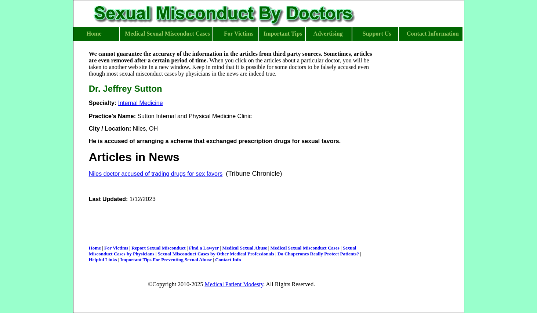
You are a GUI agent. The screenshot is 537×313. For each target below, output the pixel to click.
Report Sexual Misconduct (158, 248)
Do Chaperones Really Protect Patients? (318, 253)
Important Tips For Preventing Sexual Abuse (166, 259)
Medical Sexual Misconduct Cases (305, 248)
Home (95, 248)
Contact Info (228, 259)
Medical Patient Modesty (233, 284)
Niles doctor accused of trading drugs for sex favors (156, 174)
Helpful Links (103, 259)
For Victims (116, 248)
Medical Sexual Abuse (244, 248)
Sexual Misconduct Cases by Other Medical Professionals (216, 253)
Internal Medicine (140, 103)
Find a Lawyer (204, 248)
